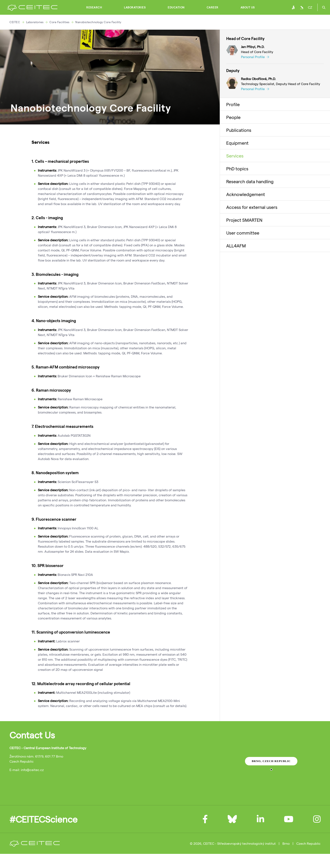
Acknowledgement (245, 194)
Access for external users (251, 207)
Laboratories (135, 7)
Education (176, 7)
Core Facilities (59, 22)
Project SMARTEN (244, 220)
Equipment (237, 142)
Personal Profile (255, 57)
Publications (238, 130)
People (233, 117)
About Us (248, 7)
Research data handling (250, 181)
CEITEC (14, 22)
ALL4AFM (236, 245)
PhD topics (237, 168)
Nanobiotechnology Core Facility (98, 22)
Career (212, 7)
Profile (233, 104)
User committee (242, 232)
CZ (310, 7)
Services (235, 155)
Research (94, 7)
